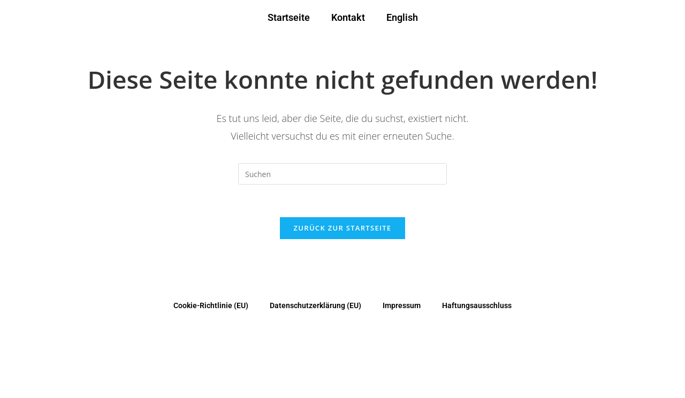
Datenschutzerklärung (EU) (315, 305)
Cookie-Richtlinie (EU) (210, 305)
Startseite (289, 17)
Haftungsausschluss (477, 305)
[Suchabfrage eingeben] (342, 174)
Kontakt (348, 17)
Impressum (402, 305)
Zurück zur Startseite (343, 228)
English (402, 17)
